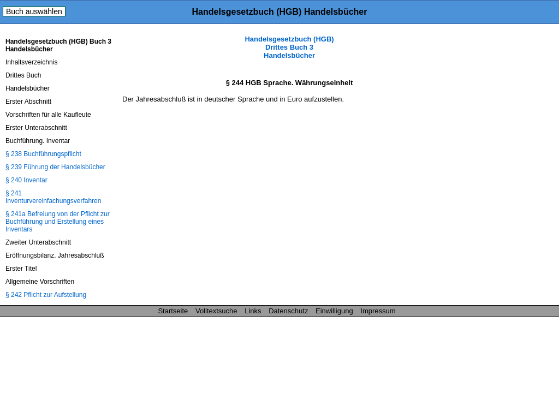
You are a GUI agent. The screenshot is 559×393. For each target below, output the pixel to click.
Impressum (377, 311)
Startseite (173, 311)
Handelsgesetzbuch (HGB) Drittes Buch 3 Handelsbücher (289, 47)
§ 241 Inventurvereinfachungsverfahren (53, 197)
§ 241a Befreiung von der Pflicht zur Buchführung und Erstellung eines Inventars (57, 221)
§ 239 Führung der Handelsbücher (55, 167)
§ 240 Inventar (26, 180)
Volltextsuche (216, 311)
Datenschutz (288, 311)
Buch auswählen (34, 11)
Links (253, 311)
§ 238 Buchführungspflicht (43, 154)
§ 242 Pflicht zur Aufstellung (45, 295)
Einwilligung (334, 311)
